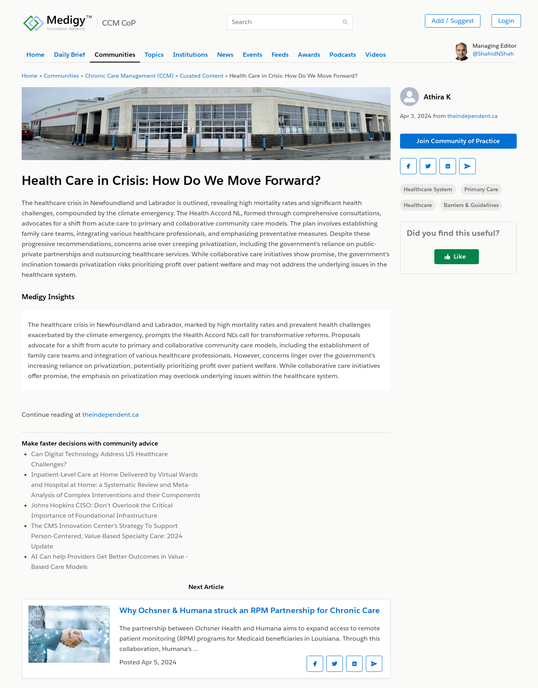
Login (506, 21)
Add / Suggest (453, 21)
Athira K (437, 96)
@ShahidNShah (493, 53)
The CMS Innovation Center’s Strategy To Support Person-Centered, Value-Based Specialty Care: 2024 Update (106, 536)
